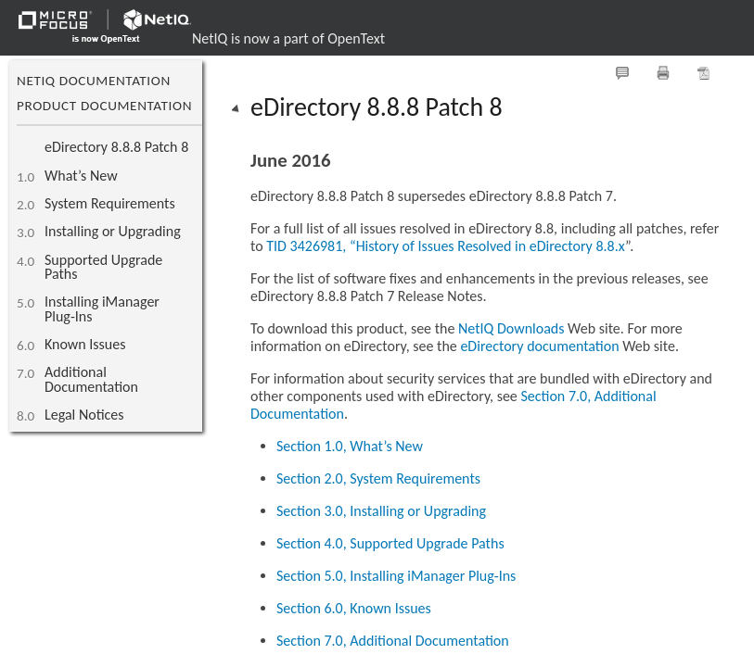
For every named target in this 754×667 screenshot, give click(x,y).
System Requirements (110, 203)
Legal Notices (84, 414)
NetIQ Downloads (511, 328)
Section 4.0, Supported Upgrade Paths (390, 543)
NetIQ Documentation (94, 80)
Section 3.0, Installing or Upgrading (381, 511)
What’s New (81, 175)
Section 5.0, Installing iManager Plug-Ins (396, 576)
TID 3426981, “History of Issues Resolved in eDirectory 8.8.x (445, 246)
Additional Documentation (91, 379)
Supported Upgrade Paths (103, 267)
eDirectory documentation (539, 346)
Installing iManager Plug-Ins (102, 308)
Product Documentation (104, 105)
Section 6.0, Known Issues (353, 608)
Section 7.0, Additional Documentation (392, 640)
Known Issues (85, 344)
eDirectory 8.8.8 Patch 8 (116, 147)
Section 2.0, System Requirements (378, 478)
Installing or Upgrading (113, 231)
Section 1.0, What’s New (349, 446)
